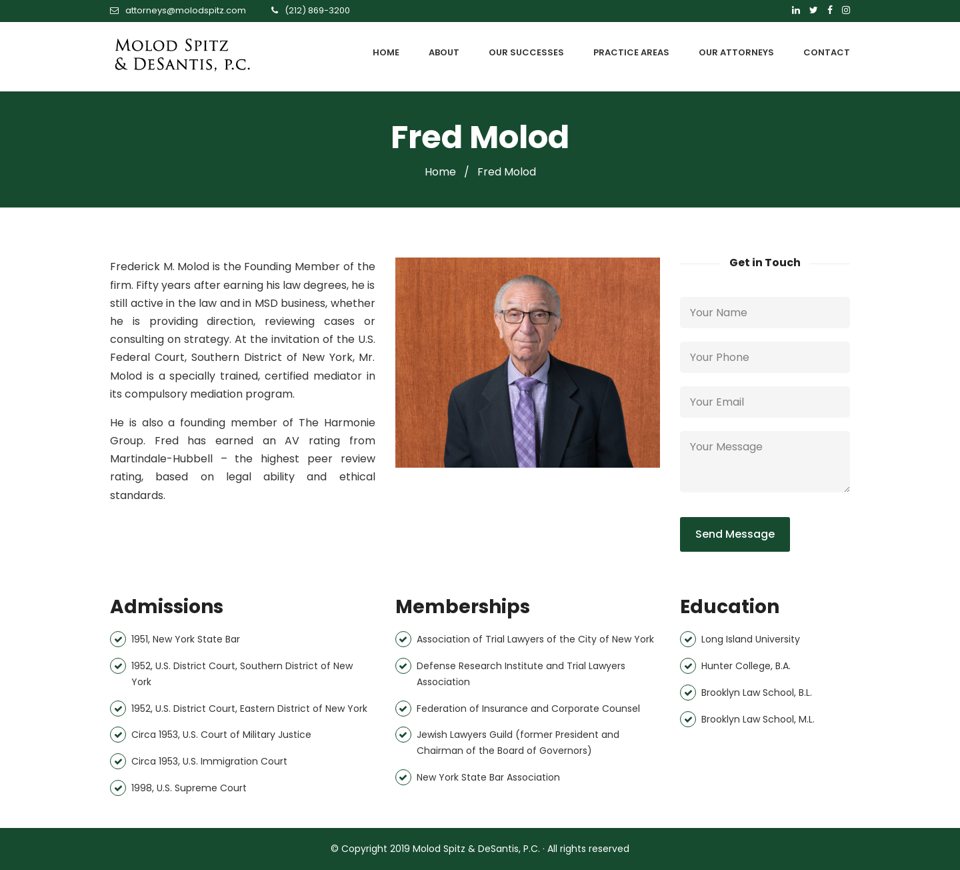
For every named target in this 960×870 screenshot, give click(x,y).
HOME (386, 52)
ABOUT (444, 52)
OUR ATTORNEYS (736, 52)
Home (440, 171)
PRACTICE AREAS (631, 52)
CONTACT (826, 52)
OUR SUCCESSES (526, 52)
